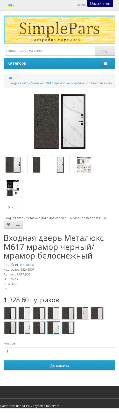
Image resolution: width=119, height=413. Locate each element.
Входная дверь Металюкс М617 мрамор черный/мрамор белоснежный (60, 83)
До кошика (59, 365)
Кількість (10, 343)
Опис (11, 207)
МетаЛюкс (27, 265)
